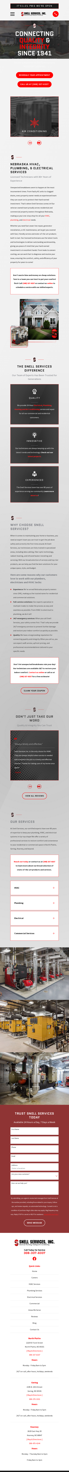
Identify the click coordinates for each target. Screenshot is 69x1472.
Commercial (35, 1303)
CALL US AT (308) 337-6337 (34, 84)
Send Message (34, 1222)
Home (34, 1271)
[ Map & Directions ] (34, 1351)
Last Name (15, 1138)
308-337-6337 (34, 1253)
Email (13, 1156)
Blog (34, 1323)
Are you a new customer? (20, 1174)
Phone (13, 1147)
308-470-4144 (34, 1443)
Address (14, 1165)
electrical (26, 220)
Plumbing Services (34, 1290)
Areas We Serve (34, 1310)
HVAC (47, 216)
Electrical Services (34, 1297)
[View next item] (39, 143)
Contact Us (34, 1329)
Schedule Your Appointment (34, 75)
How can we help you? (19, 1183)
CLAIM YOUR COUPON (34, 690)
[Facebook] (34, 1258)
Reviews (34, 1316)
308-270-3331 (34, 1399)
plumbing (14, 220)
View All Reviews (34, 795)
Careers (34, 1277)
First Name (15, 1129)
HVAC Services (34, 1284)
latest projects (34, 456)
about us (34, 495)
